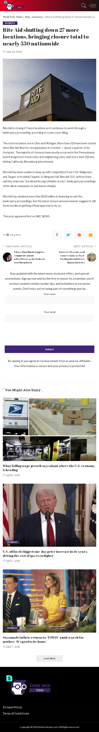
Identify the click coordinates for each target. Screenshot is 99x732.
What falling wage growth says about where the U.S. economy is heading (49, 467)
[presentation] (49, 334)
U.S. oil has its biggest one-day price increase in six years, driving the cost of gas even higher (45, 553)
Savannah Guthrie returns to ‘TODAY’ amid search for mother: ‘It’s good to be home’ (43, 639)
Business (10, 23)
